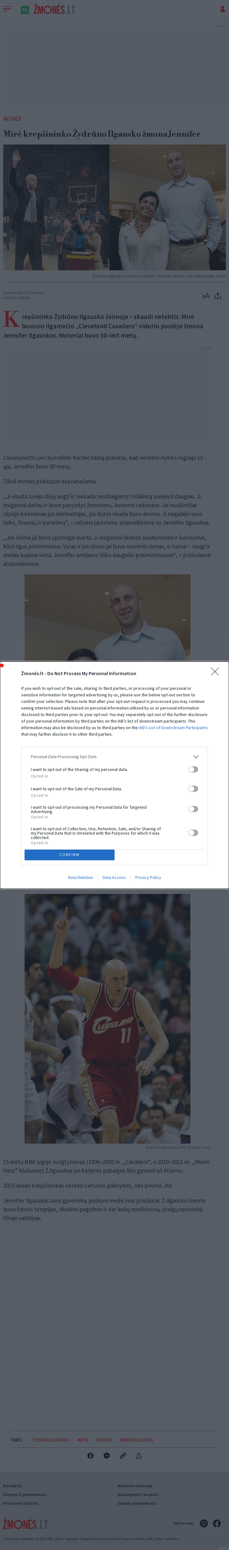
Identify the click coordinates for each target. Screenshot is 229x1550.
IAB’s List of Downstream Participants (173, 727)
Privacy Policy (148, 877)
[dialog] (114, 775)
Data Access (114, 877)
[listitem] (114, 756)
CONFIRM (69, 854)
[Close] (217, 673)
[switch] (193, 769)
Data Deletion (80, 877)
